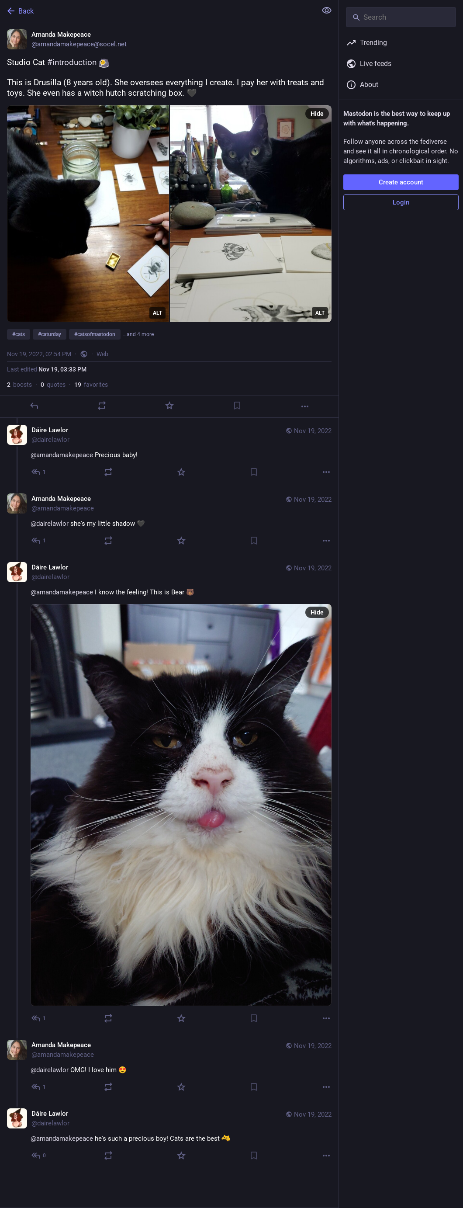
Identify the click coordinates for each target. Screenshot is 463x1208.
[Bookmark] (237, 405)
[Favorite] (169, 405)
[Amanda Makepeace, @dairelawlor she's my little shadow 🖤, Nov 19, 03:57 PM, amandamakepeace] (169, 520)
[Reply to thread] (39, 472)
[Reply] (34, 405)
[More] (305, 406)
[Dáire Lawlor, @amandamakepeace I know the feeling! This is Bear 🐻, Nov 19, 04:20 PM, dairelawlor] (169, 794)
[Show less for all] (327, 10)
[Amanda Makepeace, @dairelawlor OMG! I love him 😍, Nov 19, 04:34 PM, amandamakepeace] (169, 1067)
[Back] (157, 11)
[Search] (401, 17)
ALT (157, 313)
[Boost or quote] (102, 405)
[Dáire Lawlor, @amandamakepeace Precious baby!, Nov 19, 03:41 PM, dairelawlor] (169, 452)
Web (102, 354)
